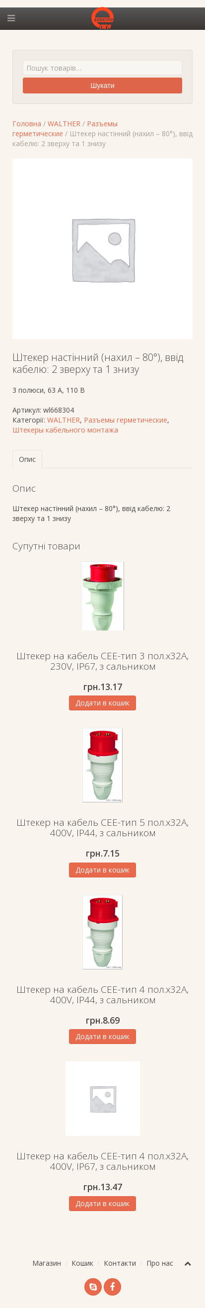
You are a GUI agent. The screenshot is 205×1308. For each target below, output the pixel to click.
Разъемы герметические (125, 420)
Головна (26, 123)
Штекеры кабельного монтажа (65, 430)
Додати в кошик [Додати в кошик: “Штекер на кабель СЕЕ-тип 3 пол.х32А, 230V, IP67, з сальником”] (102, 702)
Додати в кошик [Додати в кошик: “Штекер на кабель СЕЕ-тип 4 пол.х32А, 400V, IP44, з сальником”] (102, 1036)
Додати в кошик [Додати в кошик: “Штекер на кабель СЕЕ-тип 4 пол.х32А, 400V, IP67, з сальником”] (102, 1203)
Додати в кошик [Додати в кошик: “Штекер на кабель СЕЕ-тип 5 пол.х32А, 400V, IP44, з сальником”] (102, 869)
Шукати (103, 85)
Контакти (120, 1263)
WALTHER (64, 123)
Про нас (159, 1263)
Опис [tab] (27, 459)
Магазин (46, 1263)
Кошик (82, 1263)
